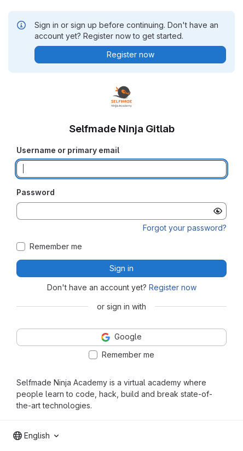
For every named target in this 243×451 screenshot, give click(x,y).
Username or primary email (67, 150)
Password (35, 192)
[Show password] (218, 211)
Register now (172, 287)
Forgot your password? (185, 227)
